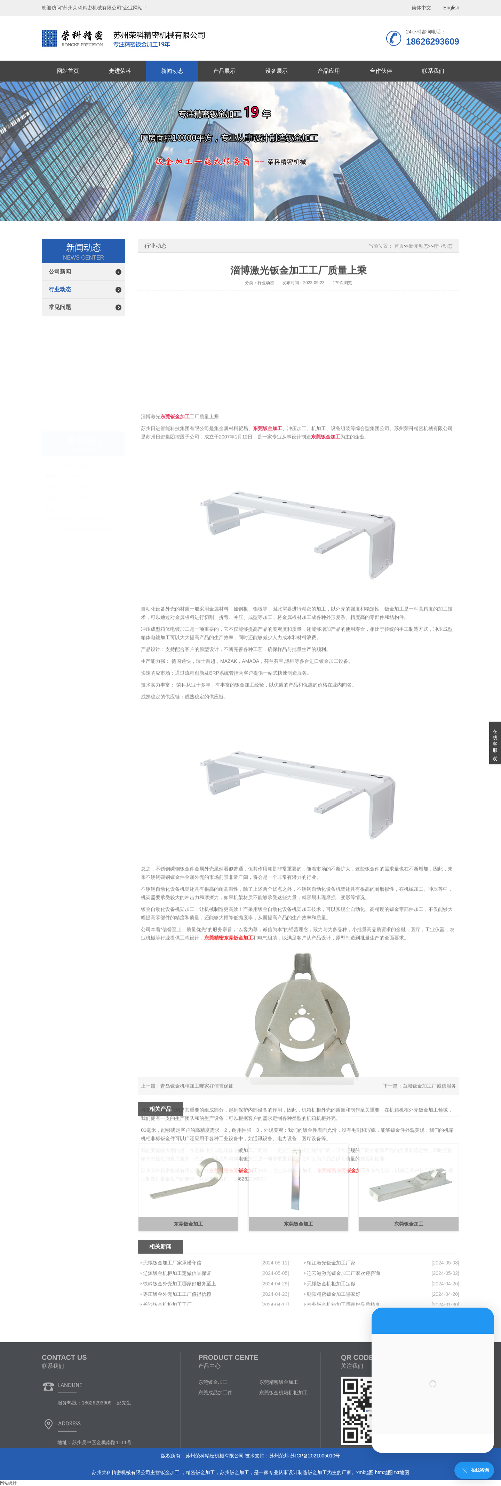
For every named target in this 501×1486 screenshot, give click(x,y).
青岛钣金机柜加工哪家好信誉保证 (196, 1093)
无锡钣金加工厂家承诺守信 (172, 1292)
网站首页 (68, 71)
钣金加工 (170, 1472)
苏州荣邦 (279, 1455)
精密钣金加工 (200, 1472)
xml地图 (365, 1472)
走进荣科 (120, 71)
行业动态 (60, 289)
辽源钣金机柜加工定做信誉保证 (177, 1303)
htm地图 (384, 1472)
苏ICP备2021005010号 (315, 1455)
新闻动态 (172, 71)
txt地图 (401, 1472)
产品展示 (224, 71)
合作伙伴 (381, 71)
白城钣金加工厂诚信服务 (429, 1093)
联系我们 (433, 71)
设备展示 (276, 71)
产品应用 (329, 71)
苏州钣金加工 (234, 1472)
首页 (399, 246)
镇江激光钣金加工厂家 (331, 1292)
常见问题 (60, 307)
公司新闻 (60, 272)
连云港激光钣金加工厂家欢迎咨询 (343, 1303)
